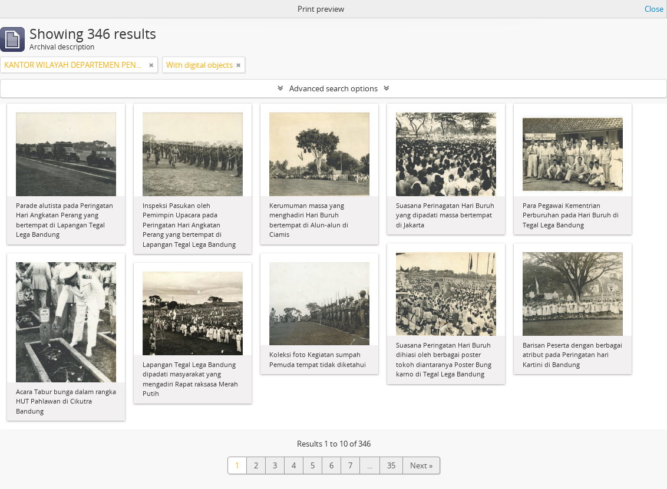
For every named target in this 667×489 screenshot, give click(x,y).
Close (654, 9)
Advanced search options (333, 88)
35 (391, 465)
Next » (421, 465)
